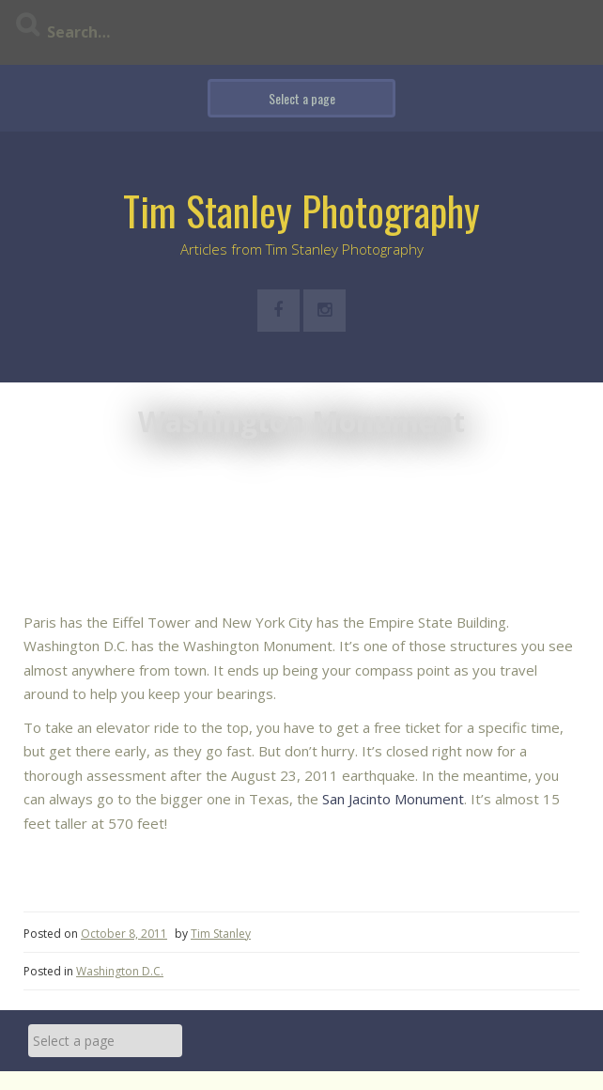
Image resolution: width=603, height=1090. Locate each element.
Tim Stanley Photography (301, 210)
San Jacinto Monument (393, 798)
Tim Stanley (221, 934)
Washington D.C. (119, 971)
